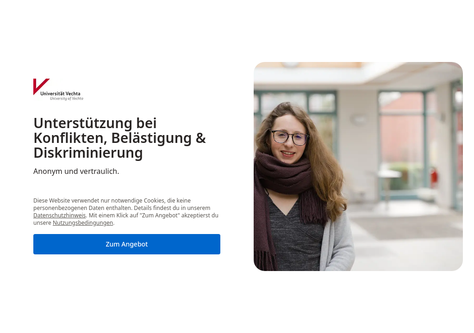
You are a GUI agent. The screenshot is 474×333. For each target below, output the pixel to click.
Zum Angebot (127, 244)
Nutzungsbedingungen (83, 223)
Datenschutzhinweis (59, 215)
